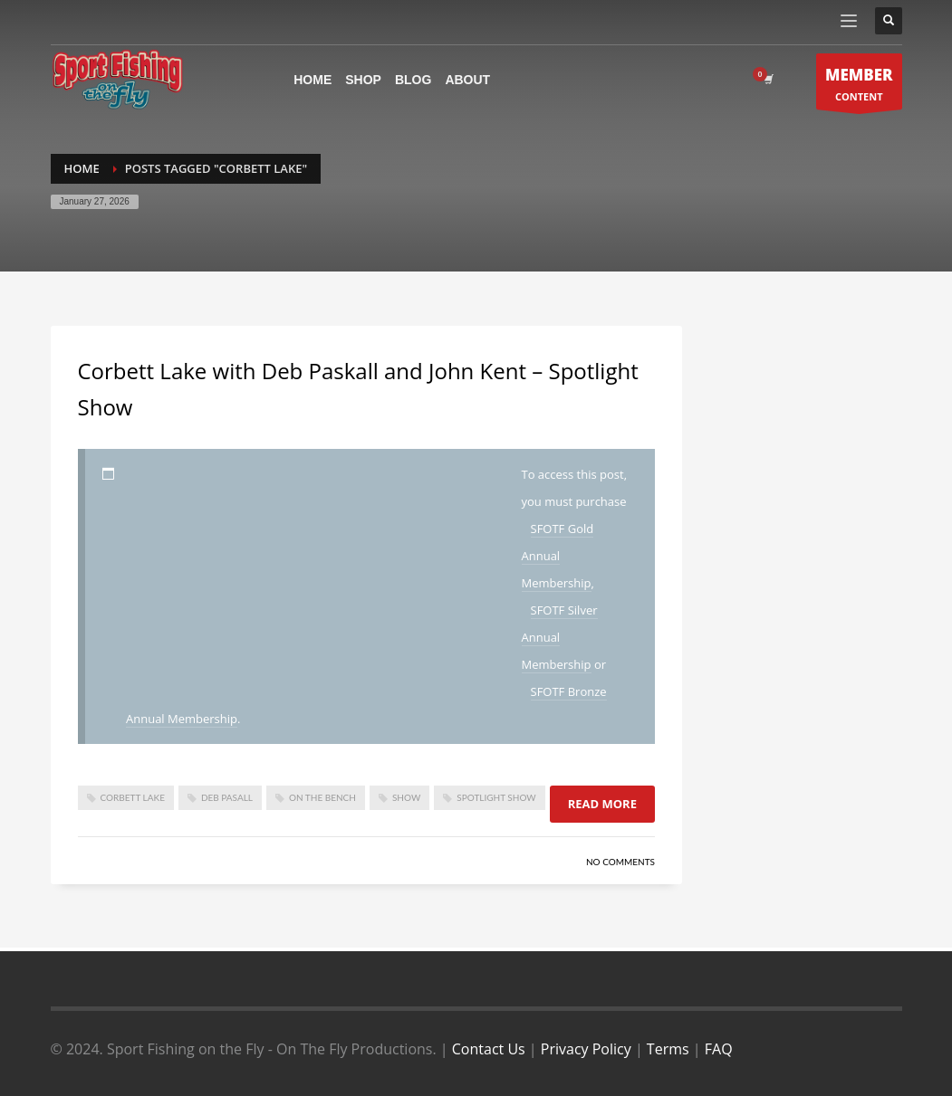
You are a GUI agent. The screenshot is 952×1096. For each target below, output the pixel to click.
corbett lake (133, 797)
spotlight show (496, 797)
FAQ (719, 1049)
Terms (668, 1049)
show (406, 797)
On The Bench (322, 797)
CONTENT (859, 86)
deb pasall (227, 797)
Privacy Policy (586, 1049)
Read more (602, 804)
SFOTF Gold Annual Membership (558, 555)
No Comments (620, 861)
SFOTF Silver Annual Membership (560, 637)
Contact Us (488, 1049)
